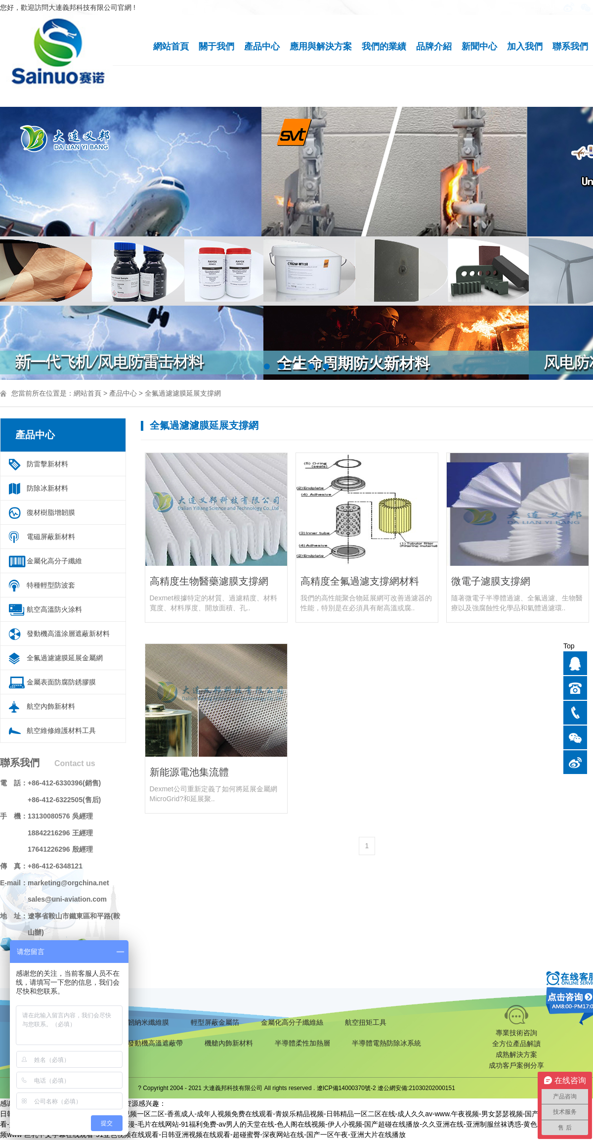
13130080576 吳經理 (60, 816)
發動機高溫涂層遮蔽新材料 (68, 634)
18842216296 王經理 (60, 833)
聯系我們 (570, 46)
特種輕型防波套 (51, 585)
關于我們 (216, 46)
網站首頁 (171, 46)
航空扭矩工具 (365, 1022)
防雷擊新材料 (47, 464)
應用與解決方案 (321, 46)
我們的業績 (384, 46)
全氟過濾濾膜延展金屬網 (65, 658)
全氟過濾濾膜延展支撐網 (183, 393)
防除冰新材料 (47, 488)
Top (569, 646)
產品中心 (262, 46)
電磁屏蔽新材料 (51, 537)
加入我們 (525, 46)
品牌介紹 (434, 46)
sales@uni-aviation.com (67, 899)
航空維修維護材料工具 (61, 730)
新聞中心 (479, 46)
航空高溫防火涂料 (54, 609)
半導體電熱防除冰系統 (386, 1043)
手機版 (516, 7)
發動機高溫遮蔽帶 (155, 1043)
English (545, 7)
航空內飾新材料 (51, 706)
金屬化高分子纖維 (54, 561)
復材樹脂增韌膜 (51, 512)
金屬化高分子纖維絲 (292, 1022)
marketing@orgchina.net (68, 883)
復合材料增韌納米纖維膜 (131, 1022)
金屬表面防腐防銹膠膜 (61, 682)
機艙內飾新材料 (229, 1043)
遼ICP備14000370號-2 (346, 1088)
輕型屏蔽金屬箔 (215, 1022)
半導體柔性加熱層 (302, 1043)
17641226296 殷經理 (60, 849)
